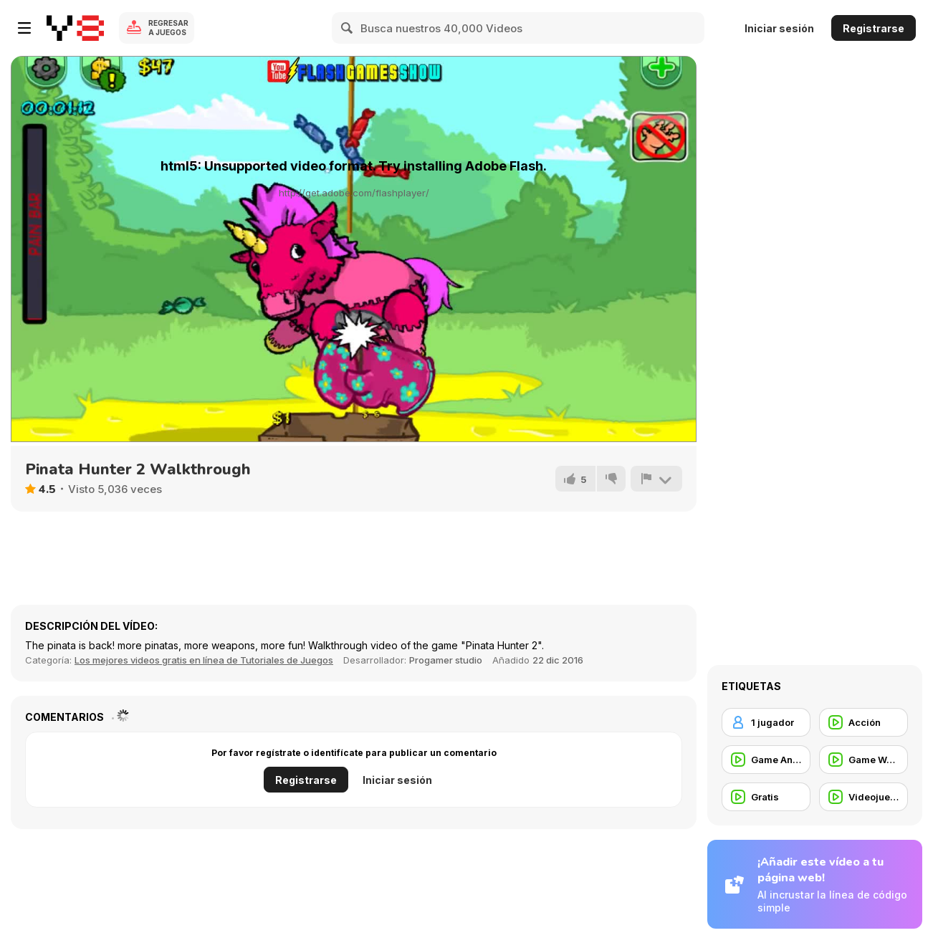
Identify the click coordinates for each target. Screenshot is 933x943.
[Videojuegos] (863, 796)
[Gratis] (766, 796)
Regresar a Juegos (168, 28)
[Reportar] (656, 479)
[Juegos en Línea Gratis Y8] (75, 28)
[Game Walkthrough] (863, 759)
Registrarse (873, 28)
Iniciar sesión (779, 28)
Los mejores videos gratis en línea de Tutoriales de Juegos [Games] (204, 660)
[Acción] (863, 722)
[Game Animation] (766, 759)
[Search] (347, 28)
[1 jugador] (766, 722)
